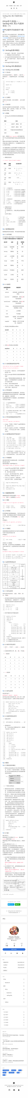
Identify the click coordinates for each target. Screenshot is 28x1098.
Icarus (22, 1085)
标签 (18, 5)
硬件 (18, 13)
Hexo (19, 1085)
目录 (15, 5)
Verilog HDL (11, 894)
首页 (7, 5)
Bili (11, 953)
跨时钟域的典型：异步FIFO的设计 (10, 1048)
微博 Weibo (14, 949)
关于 (21, 5)
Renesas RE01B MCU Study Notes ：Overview (13, 1035)
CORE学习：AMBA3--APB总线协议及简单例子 (13, 1060)
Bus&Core (8, 1036)
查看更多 (5, 970)
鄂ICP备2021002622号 (11, 1086)
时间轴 (10, 5)
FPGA (21, 13)
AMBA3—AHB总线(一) (8, 1054)
